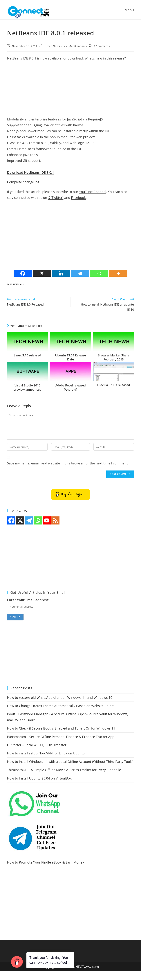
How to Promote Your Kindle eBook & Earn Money (45, 862)
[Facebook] (23, 273)
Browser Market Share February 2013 (113, 357)
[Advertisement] (70, 90)
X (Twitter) (55, 197)
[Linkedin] (61, 273)
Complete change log (23, 182)
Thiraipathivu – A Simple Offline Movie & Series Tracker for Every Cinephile (64, 770)
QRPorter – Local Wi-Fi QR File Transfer (36, 745)
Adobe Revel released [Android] (70, 387)
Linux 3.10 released (27, 355)
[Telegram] (80, 273)
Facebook (78, 197)
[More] (118, 273)
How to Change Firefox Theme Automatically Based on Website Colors (60, 706)
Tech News (53, 46)
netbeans (18, 284)
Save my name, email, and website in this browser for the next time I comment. (68, 463)
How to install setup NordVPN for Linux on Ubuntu (46, 753)
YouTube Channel (92, 191)
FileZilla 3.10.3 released (113, 385)
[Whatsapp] (99, 273)
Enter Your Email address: (28, 600)
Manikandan (77, 46)
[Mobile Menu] (127, 10)
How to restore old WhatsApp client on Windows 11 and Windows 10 (59, 697)
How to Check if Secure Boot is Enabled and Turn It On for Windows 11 (61, 728)
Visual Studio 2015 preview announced (27, 387)
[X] (42, 273)
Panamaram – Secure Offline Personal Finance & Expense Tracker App (60, 736)
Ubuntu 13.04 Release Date (70, 357)
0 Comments (101, 46)
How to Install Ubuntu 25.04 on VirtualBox (39, 778)
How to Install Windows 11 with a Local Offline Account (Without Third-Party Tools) (70, 761)
